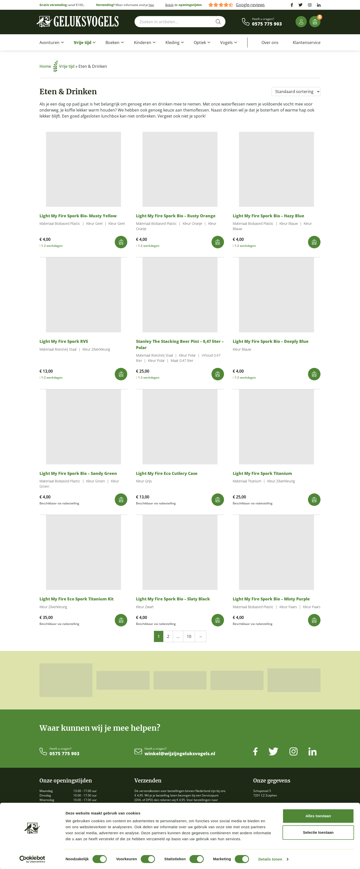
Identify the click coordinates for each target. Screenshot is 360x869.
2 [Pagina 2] (168, 636)
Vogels (226, 42)
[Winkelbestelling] (296, 91)
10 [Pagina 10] (189, 636)
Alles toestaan (318, 816)
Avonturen (50, 42)
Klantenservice (306, 42)
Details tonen (270, 859)
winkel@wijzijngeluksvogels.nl (179, 753)
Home (49, 66)
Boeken (113, 42)
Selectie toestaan (318, 832)
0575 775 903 (267, 24)
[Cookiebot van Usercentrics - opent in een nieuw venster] (32, 859)
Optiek (200, 42)
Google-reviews (250, 5)
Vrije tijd (82, 42)
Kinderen (142, 42)
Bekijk (169, 5)
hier (151, 5)
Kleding (173, 42)
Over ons (270, 42)
